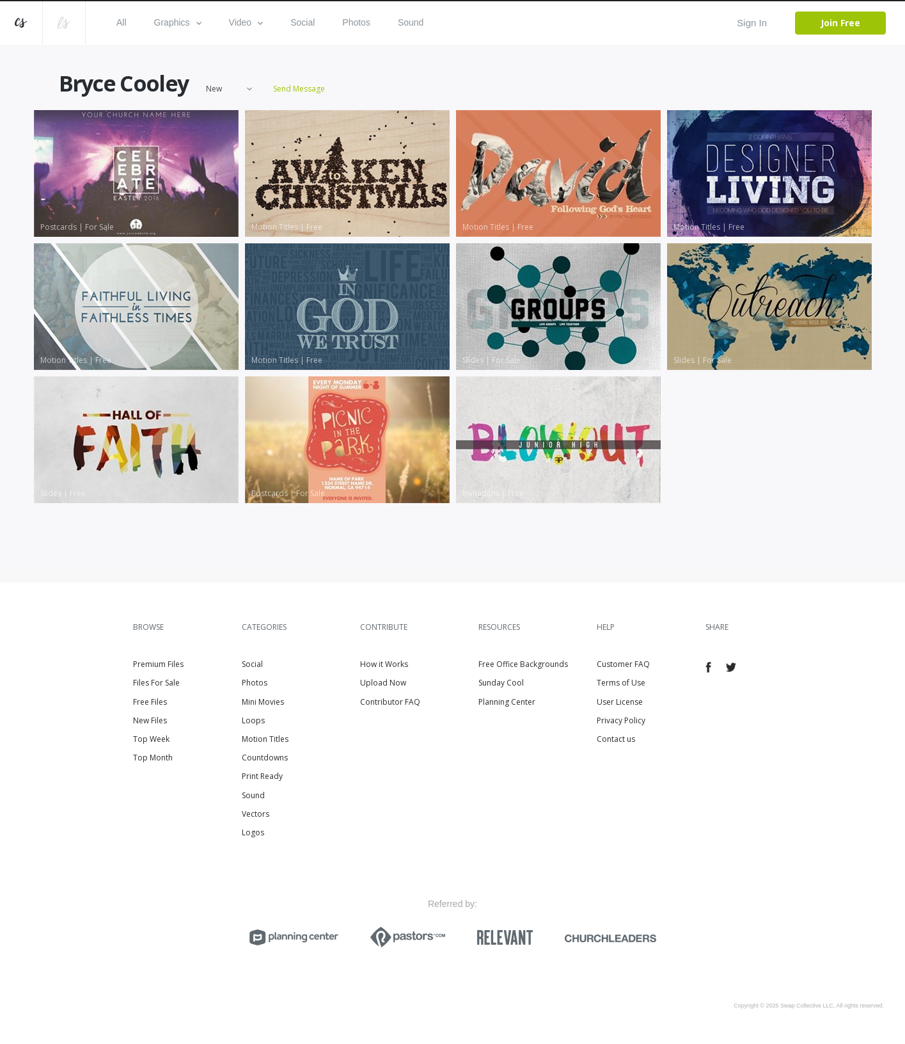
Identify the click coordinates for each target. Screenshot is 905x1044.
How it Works (384, 664)
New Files (150, 720)
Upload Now (383, 682)
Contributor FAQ (390, 701)
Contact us (616, 739)
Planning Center (506, 701)
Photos (356, 22)
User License (620, 701)
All (121, 22)
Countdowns (265, 757)
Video (246, 22)
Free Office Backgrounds (523, 664)
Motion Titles (265, 739)
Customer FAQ (623, 664)
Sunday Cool (501, 682)
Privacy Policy (621, 720)
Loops (253, 720)
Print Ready (262, 776)
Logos (253, 832)
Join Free (840, 23)
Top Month (153, 757)
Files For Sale (156, 682)
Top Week (151, 739)
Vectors (255, 813)
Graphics (177, 22)
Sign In (752, 22)
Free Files (150, 701)
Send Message (299, 89)
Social (302, 22)
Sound (410, 22)
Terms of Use (621, 682)
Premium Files (158, 664)
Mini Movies (263, 701)
